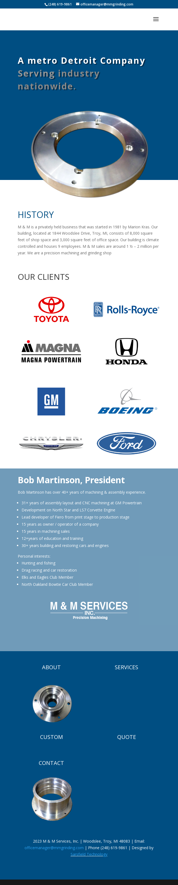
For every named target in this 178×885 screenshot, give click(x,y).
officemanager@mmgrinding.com (54, 847)
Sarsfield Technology (89, 854)
